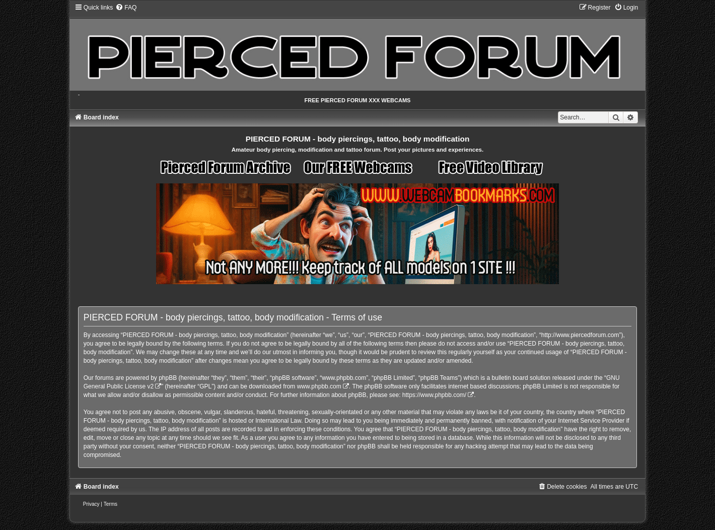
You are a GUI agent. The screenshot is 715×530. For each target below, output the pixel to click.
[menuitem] (125, 7)
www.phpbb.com (319, 386)
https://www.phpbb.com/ (434, 395)
